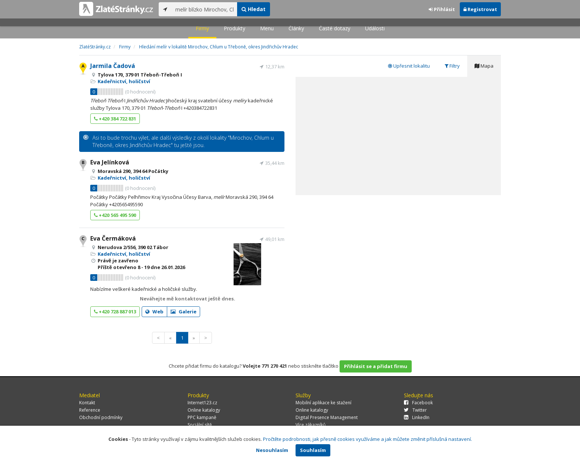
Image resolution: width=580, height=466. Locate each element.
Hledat (254, 9)
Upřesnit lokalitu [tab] (409, 65)
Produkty (234, 28)
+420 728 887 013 (115, 311)
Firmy (202, 28)
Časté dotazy (334, 28)
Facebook (418, 402)
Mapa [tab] (484, 65)
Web (154, 311)
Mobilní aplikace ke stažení (323, 402)
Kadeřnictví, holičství (124, 81)
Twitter (415, 410)
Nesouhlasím (272, 450)
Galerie (183, 311)
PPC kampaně (202, 417)
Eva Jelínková (109, 162)
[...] (204, 9)
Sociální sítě (200, 425)
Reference (89, 410)
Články (296, 28)
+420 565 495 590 (115, 215)
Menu (267, 28)
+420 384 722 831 (115, 118)
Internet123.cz (202, 402)
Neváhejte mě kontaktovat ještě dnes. (187, 298)
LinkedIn (416, 417)
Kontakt (87, 402)
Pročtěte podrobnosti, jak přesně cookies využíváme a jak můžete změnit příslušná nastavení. (367, 439)
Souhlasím (313, 450)
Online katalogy (204, 410)
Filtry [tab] (452, 65)
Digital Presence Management (327, 417)
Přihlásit (442, 9)
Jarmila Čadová (112, 66)
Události (375, 28)
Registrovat (480, 9)
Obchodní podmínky (100, 417)
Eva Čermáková (113, 238)
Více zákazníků (311, 425)
